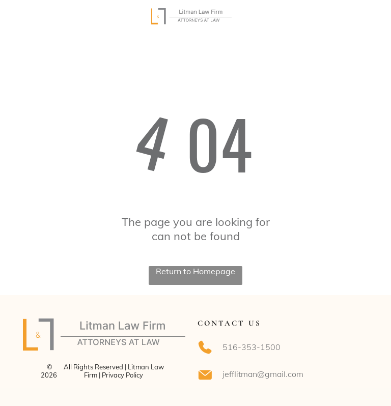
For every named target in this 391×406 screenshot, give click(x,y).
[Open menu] (359, 16)
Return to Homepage (195, 271)
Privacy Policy (122, 375)
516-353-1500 (251, 347)
